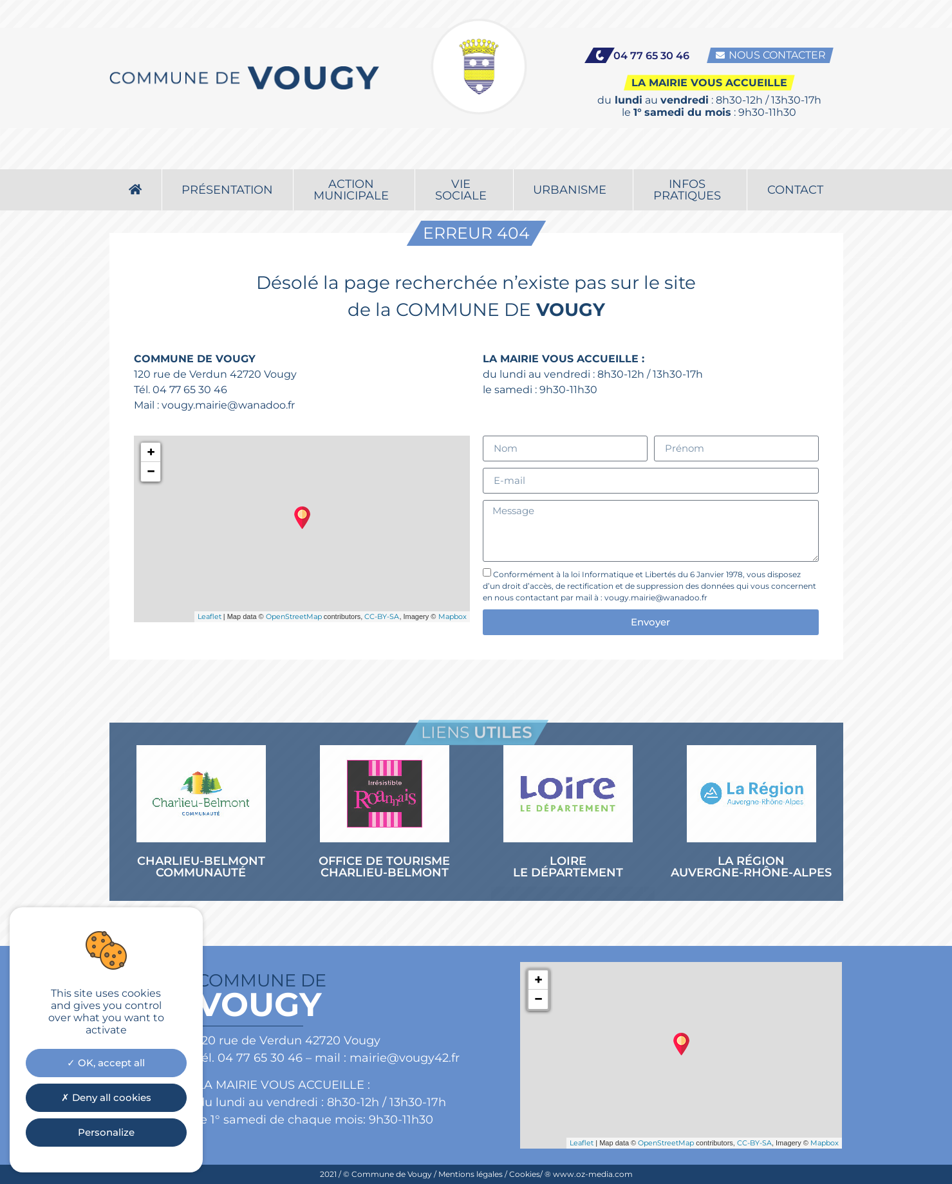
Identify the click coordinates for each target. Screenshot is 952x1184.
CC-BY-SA (381, 616)
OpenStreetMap (294, 616)
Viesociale (464, 152)
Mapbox (452, 616)
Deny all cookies (106, 1097)
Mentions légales (470, 1174)
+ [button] (151, 452)
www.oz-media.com (593, 1174)
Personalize (106, 1132)
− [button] (151, 471)
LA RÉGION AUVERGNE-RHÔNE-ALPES (751, 867)
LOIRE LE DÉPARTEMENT (568, 867)
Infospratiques (690, 152)
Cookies (524, 1174)
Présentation (227, 152)
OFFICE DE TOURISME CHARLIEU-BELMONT (384, 867)
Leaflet (209, 616)
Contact (795, 152)
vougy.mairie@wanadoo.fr (228, 405)
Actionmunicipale (354, 152)
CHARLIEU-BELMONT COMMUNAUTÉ (201, 867)
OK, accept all (106, 1063)
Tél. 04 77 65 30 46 (180, 390)
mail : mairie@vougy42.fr (387, 1058)
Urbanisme (573, 152)
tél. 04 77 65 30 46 (250, 1058)
